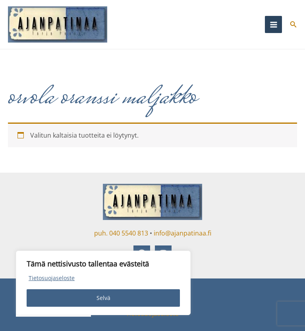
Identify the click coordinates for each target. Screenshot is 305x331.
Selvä (103, 298)
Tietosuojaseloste (52, 278)
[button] (293, 24)
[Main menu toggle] (273, 24)
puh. (101, 233)
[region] (103, 283)
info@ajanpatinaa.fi (182, 233)
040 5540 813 (128, 233)
